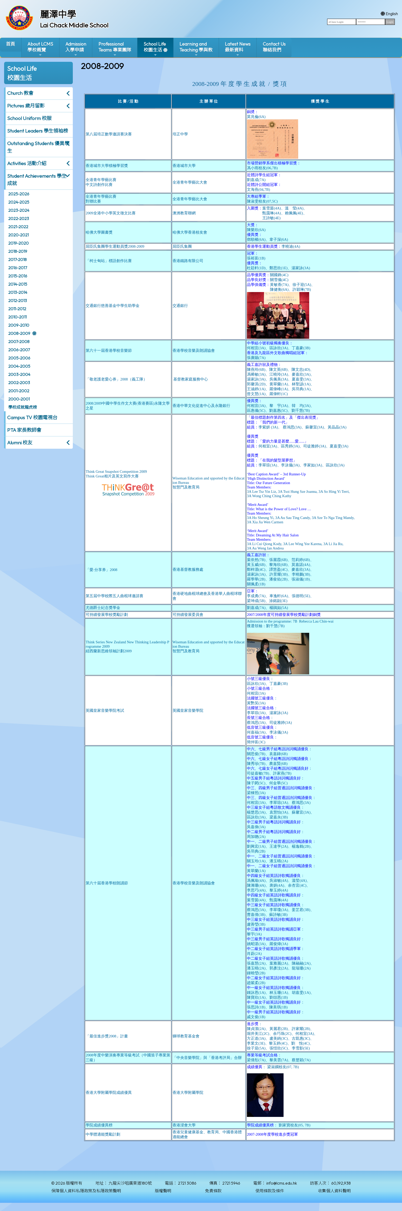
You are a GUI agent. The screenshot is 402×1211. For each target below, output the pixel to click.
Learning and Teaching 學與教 (196, 49)
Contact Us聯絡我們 (274, 47)
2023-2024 (18, 210)
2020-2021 (18, 234)
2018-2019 (17, 251)
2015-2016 (17, 275)
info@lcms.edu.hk (281, 1183)
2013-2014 (17, 292)
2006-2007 (19, 349)
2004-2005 (19, 366)
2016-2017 (17, 267)
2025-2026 (18, 193)
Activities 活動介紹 (26, 163)
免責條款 (213, 1190)
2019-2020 (18, 243)
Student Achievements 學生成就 (36, 179)
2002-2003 (19, 382)
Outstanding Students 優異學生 (38, 147)
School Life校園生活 (155, 49)
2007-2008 (18, 341)
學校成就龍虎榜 (22, 407)
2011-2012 (17, 308)
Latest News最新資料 (237, 49)
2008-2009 (19, 333)
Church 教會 (20, 93)
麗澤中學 (58, 14)
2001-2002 (18, 390)
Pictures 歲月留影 (26, 106)
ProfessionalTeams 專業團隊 (114, 49)
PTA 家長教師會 (24, 430)
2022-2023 (18, 218)
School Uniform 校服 (29, 118)
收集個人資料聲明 (334, 1190)
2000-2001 (19, 399)
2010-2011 (17, 316)
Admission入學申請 (75, 49)
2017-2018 (17, 259)
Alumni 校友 (19, 442)
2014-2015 (17, 284)
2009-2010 (18, 325)
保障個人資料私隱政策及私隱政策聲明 (86, 1190)
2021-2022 (18, 226)
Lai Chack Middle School (74, 25)
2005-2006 (19, 358)
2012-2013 (17, 300)
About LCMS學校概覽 (40, 49)
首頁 (10, 44)
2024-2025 (18, 202)
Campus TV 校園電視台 (32, 417)
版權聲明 (163, 1190)
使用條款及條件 (269, 1190)
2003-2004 (19, 374)
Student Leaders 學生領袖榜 (37, 131)
